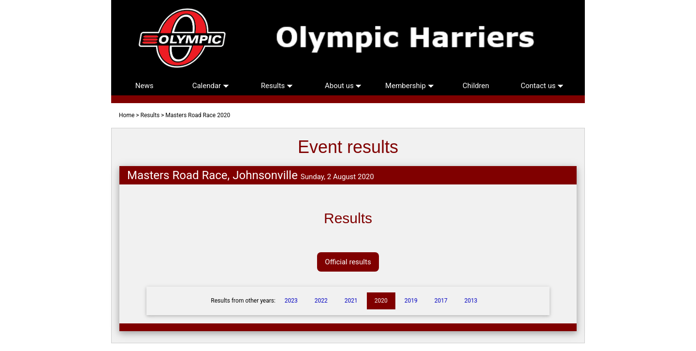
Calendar (210, 85)
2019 (411, 300)
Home (126, 115)
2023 (291, 300)
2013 (471, 300)
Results (277, 85)
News (144, 85)
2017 (441, 300)
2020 (381, 300)
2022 (321, 300)
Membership (409, 85)
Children (476, 85)
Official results (348, 262)
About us (343, 85)
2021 (351, 300)
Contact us (542, 85)
